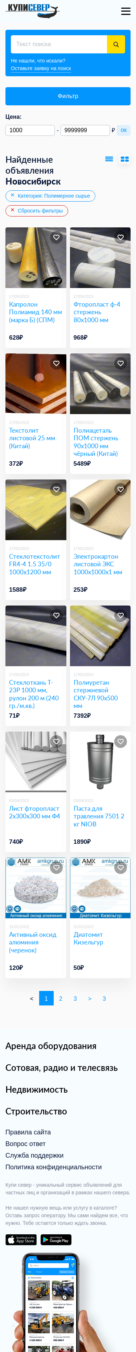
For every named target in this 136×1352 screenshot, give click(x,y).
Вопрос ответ (25, 1143)
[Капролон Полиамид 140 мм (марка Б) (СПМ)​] (35, 257)
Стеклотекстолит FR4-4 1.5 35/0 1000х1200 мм (34, 564)
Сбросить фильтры (36, 210)
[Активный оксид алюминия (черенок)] (35, 888)
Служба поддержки (34, 1155)
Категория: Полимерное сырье (50, 195)
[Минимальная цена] (30, 130)
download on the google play (55, 1239)
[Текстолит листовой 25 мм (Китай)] (35, 383)
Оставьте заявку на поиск (41, 68)
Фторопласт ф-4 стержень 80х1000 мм (97, 312)
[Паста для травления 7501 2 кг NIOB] (100, 762)
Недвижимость (36, 1089)
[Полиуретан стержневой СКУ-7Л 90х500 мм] (100, 636)
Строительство (36, 1111)
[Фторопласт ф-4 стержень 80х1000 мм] (100, 257)
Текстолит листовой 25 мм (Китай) (32, 438)
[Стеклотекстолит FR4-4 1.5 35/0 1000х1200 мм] (35, 510)
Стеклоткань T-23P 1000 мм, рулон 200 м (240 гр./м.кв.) (34, 694)
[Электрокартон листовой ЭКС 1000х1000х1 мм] (100, 510)
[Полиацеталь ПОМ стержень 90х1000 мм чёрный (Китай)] (100, 383)
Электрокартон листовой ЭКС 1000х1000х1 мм (98, 564)
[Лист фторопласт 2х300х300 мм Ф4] (35, 762)
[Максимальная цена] (85, 130)
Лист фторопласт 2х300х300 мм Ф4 (34, 812)
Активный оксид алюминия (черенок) (33, 942)
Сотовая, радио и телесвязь (61, 1067)
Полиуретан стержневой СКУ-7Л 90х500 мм (96, 694)
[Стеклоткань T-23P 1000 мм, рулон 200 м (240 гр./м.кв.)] (35, 636)
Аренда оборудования (50, 1045)
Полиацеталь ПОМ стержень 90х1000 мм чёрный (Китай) (96, 441)
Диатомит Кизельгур (88, 938)
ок (124, 130)
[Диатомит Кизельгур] (100, 888)
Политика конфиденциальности (53, 1167)
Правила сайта (28, 1132)
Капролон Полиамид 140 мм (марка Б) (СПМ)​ (35, 312)
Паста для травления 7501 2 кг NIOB (99, 816)
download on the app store (21, 1239)
